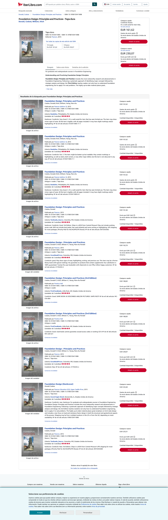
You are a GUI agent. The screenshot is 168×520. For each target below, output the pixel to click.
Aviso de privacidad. (98, 506)
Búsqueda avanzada (25, 11)
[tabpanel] (81, 80)
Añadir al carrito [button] (134, 41)
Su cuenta (127, 4)
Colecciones (49, 11)
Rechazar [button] (63, 512)
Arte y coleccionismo (96, 11)
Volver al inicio (84, 478)
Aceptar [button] (40, 512)
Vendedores (119, 11)
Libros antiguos (71, 11)
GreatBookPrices (56, 255)
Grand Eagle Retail (57, 397)
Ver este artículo (125, 26)
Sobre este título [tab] (62, 67)
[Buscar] (94, 4)
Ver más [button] (49, 89)
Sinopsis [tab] (50, 67)
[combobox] (68, 4)
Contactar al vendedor (51, 127)
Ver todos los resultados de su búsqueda (84, 468)
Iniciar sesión (116, 4)
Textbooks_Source (56, 220)
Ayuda (146, 4)
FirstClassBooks (56, 291)
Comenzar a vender (142, 11)
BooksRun (53, 114)
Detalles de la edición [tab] (80, 67)
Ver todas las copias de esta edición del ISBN (61, 41)
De (54, 46)
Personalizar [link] (87, 512)
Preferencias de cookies (89, 504)
